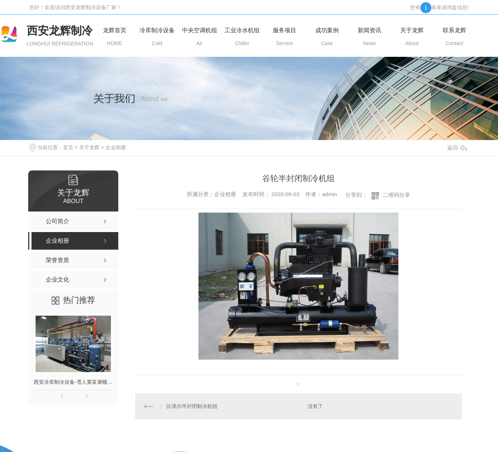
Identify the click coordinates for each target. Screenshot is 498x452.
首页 (68, 147)
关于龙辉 (89, 147)
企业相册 (115, 147)
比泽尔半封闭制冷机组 (192, 406)
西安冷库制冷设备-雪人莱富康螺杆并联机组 (73, 382)
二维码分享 (396, 195)
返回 (457, 147)
